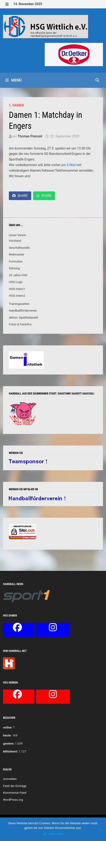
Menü (13, 80)
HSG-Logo (16, 282)
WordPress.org (13, 799)
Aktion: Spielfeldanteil (23, 317)
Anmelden (10, 779)
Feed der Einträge (15, 786)
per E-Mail (68, 165)
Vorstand (15, 240)
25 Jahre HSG (18, 275)
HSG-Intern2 (17, 295)
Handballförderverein (23, 310)
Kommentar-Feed (14, 792)
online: (7, 727)
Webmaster (16, 254)
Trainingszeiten (19, 304)
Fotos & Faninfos (20, 324)
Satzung (14, 268)
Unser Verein (17, 235)
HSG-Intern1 (17, 289)
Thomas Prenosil (30, 136)
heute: (7, 735)
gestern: (8, 743)
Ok (45, 834)
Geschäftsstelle (19, 247)
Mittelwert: (10, 751)
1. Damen (16, 105)
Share (20, 195)
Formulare (16, 261)
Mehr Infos (56, 834)
